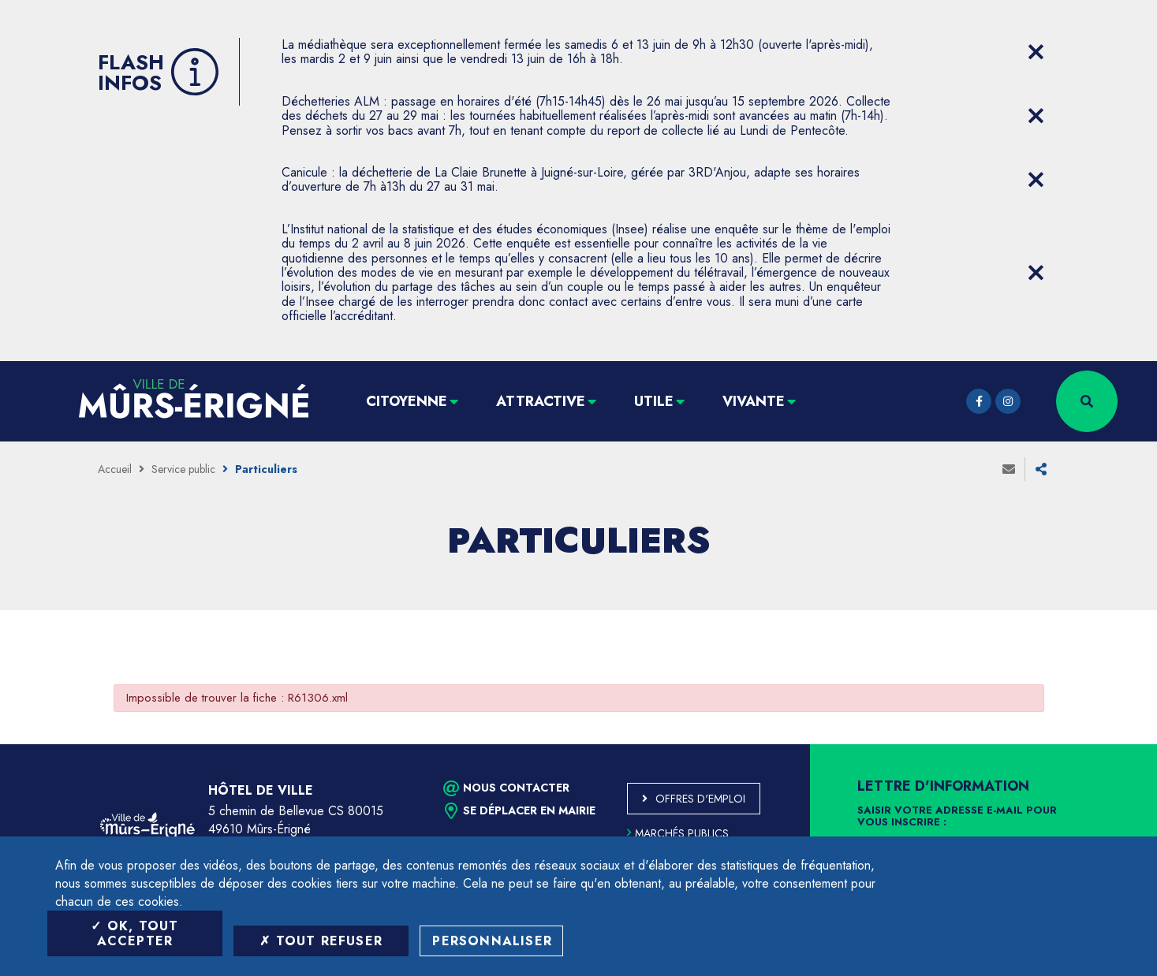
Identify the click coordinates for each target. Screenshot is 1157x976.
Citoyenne (406, 401)
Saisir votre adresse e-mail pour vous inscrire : (957, 817)
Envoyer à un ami (1009, 469)
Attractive (540, 401)
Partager (1041, 469)
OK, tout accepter (134, 933)
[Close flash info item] (1036, 52)
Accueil (115, 469)
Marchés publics (678, 833)
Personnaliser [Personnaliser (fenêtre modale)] (492, 941)
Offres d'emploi (700, 799)
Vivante (753, 401)
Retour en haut (1109, 744)
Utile (654, 401)
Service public (183, 469)
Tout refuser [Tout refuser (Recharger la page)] (321, 941)
